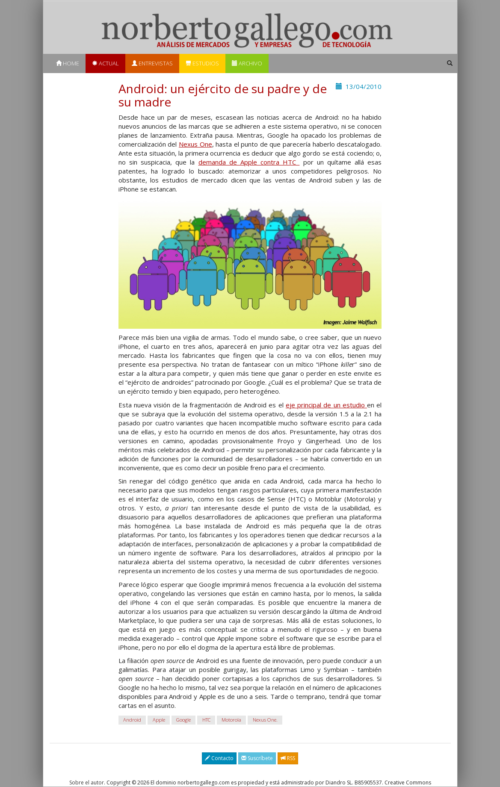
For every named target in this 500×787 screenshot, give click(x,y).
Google (183, 720)
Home (67, 63)
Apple (159, 720)
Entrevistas (152, 63)
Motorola (231, 720)
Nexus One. (265, 720)
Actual (105, 63)
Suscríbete (257, 758)
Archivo (247, 63)
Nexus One (195, 144)
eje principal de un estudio (326, 405)
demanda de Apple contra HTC (249, 162)
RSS (288, 758)
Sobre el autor (86, 782)
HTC (206, 720)
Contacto (219, 758)
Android (132, 720)
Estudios (202, 63)
